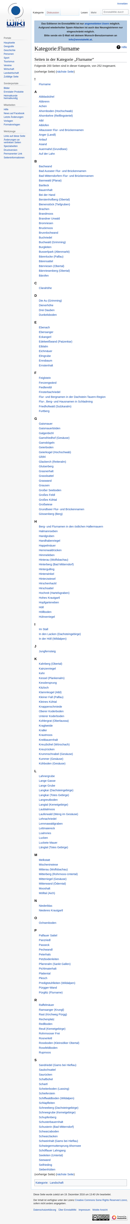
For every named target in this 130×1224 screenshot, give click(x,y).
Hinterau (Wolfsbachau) (53, 559)
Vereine (8, 65)
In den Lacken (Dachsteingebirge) (60, 634)
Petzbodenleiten (49, 959)
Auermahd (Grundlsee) (53, 149)
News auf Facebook (14, 113)
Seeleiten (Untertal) (51, 1155)
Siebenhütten (47, 1169)
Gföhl (42, 456)
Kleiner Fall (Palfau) (51, 697)
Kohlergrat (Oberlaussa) (54, 720)
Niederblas (45, 905)
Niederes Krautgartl (51, 910)
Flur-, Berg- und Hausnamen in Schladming (66, 401)
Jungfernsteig (47, 651)
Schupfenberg (47, 1117)
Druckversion (10, 150)
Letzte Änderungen (13, 117)
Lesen (84, 12)
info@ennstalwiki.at (80, 39)
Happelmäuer (47, 545)
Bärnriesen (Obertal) (51, 266)
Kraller (43, 730)
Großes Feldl (47, 494)
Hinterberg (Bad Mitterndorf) (56, 564)
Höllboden (45, 611)
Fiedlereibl (45, 387)
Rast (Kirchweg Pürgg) (53, 1014)
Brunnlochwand (48, 232)
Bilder (7, 88)
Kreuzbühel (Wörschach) (54, 744)
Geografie (9, 46)
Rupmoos (45, 1052)
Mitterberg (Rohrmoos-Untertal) (58, 874)
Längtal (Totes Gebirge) (53, 847)
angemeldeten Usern (97, 23)
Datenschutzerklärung (44, 1209)
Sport (6, 57)
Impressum (84, 1209)
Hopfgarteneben (49, 602)
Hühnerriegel (47, 616)
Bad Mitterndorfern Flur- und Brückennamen (66, 175)
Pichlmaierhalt (47, 968)
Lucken (43, 837)
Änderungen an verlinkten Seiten (12, 141)
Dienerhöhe (46, 305)
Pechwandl (45, 949)
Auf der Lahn (47, 153)
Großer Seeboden (50, 490)
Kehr (42, 673)
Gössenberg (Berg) (51, 513)
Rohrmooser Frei (49, 1033)
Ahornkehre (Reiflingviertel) (56, 115)
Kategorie (42, 1182)
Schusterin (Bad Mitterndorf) (56, 1126)
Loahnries (45, 833)
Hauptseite (9, 42)
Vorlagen (8, 121)
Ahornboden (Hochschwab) (56, 111)
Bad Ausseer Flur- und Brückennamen (62, 171)
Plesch (43, 978)
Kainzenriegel (47, 668)
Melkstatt (44, 859)
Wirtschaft (9, 69)
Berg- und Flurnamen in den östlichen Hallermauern (71, 526)
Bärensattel (46, 261)
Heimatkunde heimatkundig (10, 97)
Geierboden (46, 447)
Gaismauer (45, 423)
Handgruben (46, 536)
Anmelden (122, 3)
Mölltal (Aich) (47, 893)
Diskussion (53, 12)
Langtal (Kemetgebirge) (53, 804)
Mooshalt (44, 888)
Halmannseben (48, 531)
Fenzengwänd (47, 382)
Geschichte (9, 50)
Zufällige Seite (11, 76)
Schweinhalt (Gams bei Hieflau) (58, 1140)
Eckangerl (45, 336)
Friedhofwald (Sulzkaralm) (55, 406)
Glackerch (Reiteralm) (52, 461)
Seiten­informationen (14, 157)
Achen (43, 106)
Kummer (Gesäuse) (51, 758)
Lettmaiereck (47, 828)
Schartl (43, 1084)
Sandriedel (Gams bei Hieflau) (57, 1065)
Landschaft (56, 1182)
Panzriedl (45, 940)
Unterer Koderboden (51, 716)
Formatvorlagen (12, 124)
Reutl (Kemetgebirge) (52, 1028)
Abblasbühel (46, 96)
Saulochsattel (47, 1069)
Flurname (45, 84)
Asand (43, 144)
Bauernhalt (45, 190)
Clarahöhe (45, 288)
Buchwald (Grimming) (52, 242)
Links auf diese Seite (14, 136)
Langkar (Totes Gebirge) (54, 795)
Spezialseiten (10, 146)
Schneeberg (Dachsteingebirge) (58, 1107)
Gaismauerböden (49, 428)
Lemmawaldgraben (51, 823)
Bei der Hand (47, 194)
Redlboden (45, 1023)
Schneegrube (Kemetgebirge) (57, 1112)
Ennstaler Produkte (14, 91)
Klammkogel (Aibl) (50, 692)
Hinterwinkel (46, 573)
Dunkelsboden (48, 314)
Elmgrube (45, 355)
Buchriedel (45, 237)
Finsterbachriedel (49, 392)
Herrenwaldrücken (50, 550)
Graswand (45, 480)
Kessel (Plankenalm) (52, 678)
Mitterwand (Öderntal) (52, 883)
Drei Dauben (47, 310)
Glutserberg (46, 466)
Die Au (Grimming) (50, 300)
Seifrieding (45, 1164)
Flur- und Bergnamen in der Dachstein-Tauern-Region (72, 396)
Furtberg (44, 411)
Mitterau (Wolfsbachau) (53, 869)
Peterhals (45, 954)
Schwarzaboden (49, 1131)
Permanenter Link (13, 153)
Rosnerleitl (45, 1038)
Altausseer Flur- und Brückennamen (61, 130)
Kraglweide (46, 725)
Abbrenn (44, 101)
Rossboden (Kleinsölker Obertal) (59, 1042)
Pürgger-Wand (48, 987)
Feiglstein (45, 377)
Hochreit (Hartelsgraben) (54, 592)
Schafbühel (46, 1079)
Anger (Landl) (47, 134)
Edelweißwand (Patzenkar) (55, 341)
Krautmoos (45, 734)
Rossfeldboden (48, 1047)
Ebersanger (46, 332)
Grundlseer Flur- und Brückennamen (61, 509)
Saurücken (45, 1074)
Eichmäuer (45, 351)
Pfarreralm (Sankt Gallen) (55, 963)
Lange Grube (47, 785)
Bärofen (44, 275)
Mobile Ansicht (99, 1209)
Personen (9, 54)
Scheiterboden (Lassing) (54, 1088)
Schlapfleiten (47, 1102)
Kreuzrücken (47, 749)
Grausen (44, 485)
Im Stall (43, 629)
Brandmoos (46, 213)
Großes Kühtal (48, 499)
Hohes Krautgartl (49, 597)
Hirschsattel (46, 588)
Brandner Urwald (49, 218)
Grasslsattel (46, 475)
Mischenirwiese (48, 864)
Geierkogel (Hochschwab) (55, 452)
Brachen (44, 209)
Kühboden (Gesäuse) (52, 763)
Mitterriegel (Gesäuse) (52, 878)
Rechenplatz (46, 1019)
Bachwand (45, 166)
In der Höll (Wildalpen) (52, 638)
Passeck (44, 944)
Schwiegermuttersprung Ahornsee (60, 1145)
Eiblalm (43, 346)
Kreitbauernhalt (48, 739)
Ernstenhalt (46, 365)
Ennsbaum (45, 360)
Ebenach (44, 327)
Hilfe (124, 47)
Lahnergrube (47, 776)
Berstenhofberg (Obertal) (54, 199)
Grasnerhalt (46, 471)
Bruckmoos (46, 228)
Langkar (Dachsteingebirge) (56, 790)
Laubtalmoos (47, 809)
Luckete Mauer (48, 842)
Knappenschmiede (50, 706)
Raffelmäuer (46, 1004)
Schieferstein (47, 1093)
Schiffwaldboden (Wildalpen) (56, 1098)
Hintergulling (46, 569)
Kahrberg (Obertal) (50, 663)
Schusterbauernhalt (51, 1121)
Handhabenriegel (49, 540)
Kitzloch (44, 687)
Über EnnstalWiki (67, 1209)
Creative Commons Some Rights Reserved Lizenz (101, 1200)
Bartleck (44, 185)
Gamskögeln (47, 442)
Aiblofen (44, 125)
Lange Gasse (47, 780)
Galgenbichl (46, 433)
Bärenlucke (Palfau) (51, 256)
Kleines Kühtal (48, 701)
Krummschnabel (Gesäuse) (56, 754)
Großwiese (45, 504)
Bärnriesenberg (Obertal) (54, 270)
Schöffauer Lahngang (52, 1150)
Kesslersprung (48, 682)
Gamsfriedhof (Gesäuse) (54, 437)
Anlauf (43, 139)
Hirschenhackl (47, 583)
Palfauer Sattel (48, 935)
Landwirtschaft (11, 73)
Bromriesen (46, 223)
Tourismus (9, 61)
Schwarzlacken (48, 1136)
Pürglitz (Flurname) (51, 992)
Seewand (45, 1160)
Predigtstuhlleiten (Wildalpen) (57, 983)
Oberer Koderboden (51, 711)
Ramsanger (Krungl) (51, 1009)
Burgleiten (45, 247)
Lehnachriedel (47, 818)
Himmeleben (47, 555)
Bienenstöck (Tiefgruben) (54, 204)
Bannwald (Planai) (50, 180)
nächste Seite (65, 71)
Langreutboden (48, 799)
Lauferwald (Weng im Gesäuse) (58, 814)
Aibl (41, 120)
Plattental (45, 973)
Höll (41, 607)
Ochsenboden (47, 922)
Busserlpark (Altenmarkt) (54, 251)
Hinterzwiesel (47, 578)
